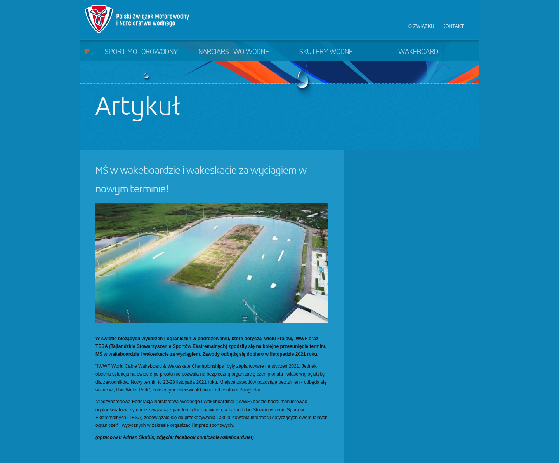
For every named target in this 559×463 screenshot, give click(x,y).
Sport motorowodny (141, 52)
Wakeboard (418, 52)
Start (87, 50)
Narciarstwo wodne (233, 52)
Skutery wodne (326, 52)
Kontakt (453, 26)
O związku (421, 26)
